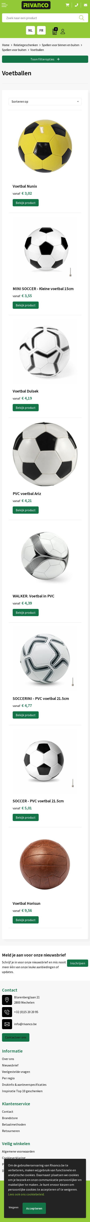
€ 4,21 (22, 500)
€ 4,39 (22, 602)
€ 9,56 (22, 910)
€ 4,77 (22, 705)
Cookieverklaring (14, 1158)
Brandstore (10, 1118)
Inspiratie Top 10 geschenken (22, 1091)
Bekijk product (26, 203)
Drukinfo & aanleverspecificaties (24, 1085)
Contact (7, 1111)
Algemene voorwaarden (18, 1151)
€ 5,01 (22, 807)
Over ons (8, 1059)
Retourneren (11, 1131)
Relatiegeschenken (25, 45)
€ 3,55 (22, 295)
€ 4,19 (22, 398)
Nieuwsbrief (10, 1065)
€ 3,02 (22, 193)
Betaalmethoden (14, 1124)
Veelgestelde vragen (16, 1072)
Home (5, 45)
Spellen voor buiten (14, 50)
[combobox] (45, 17)
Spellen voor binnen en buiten (60, 45)
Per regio (8, 1078)
